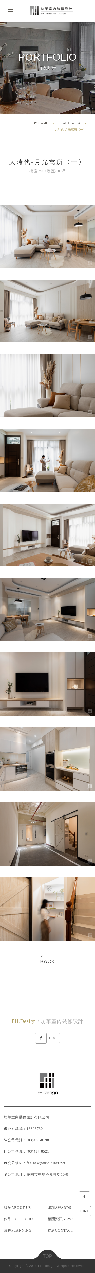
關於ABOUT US (17, 1208)
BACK (47, 961)
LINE (84, 1211)
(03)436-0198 (38, 1140)
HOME (41, 123)
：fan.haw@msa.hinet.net (44, 1163)
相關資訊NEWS (61, 1219)
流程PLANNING (18, 1230)
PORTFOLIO (70, 123)
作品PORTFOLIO (18, 1219)
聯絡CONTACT (60, 1230)
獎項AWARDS (59, 1208)
